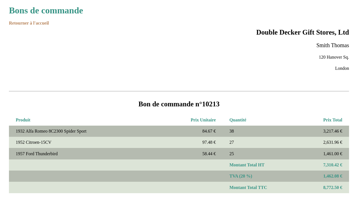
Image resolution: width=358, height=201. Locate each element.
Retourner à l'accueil (29, 23)
